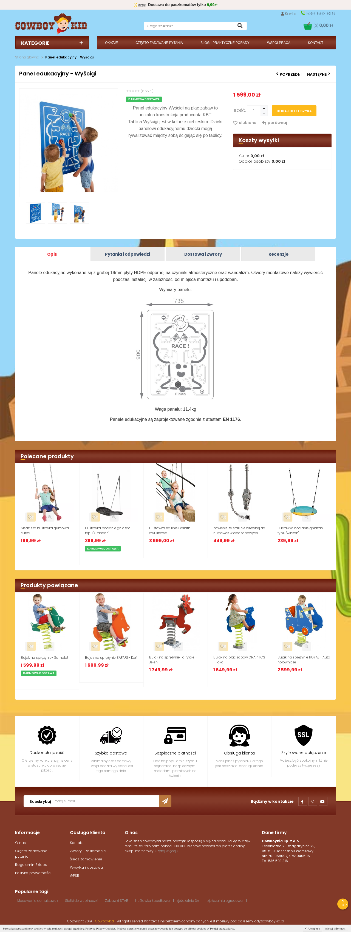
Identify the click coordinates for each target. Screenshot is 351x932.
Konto (289, 13)
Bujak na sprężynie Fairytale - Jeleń (173, 659)
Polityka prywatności (33, 872)
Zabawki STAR (116, 900)
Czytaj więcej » (166, 851)
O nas (20, 842)
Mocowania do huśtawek (37, 900)
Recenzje (278, 254)
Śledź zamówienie (86, 859)
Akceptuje (313, 928)
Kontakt (76, 842)
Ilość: (240, 110)
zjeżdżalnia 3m (188, 900)
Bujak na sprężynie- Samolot (44, 657)
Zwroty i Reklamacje (88, 851)
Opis (52, 254)
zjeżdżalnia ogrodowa (225, 900)
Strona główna (27, 57)
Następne (318, 74)
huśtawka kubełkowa (152, 900)
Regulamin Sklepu (31, 864)
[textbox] (195, 26)
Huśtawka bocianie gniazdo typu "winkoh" (300, 530)
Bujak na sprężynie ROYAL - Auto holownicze (304, 659)
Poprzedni (289, 74)
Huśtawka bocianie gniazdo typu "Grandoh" (108, 530)
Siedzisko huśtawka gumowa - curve (46, 530)
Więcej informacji (335, 928)
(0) (323, 25)
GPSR (74, 875)
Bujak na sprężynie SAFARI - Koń (111, 657)
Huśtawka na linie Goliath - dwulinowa (171, 530)
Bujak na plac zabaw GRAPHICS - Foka (239, 659)
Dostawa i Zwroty (203, 254)
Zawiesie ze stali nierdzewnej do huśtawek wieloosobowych (239, 530)
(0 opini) (147, 91)
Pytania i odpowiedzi (127, 254)
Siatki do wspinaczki (81, 900)
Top (343, 903)
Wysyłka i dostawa (86, 867)
